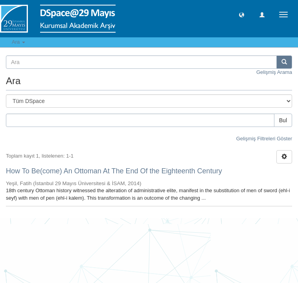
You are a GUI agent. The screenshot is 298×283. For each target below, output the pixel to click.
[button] (241, 14)
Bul (283, 120)
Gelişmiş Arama (274, 72)
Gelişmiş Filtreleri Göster (264, 139)
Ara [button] (18, 42)
